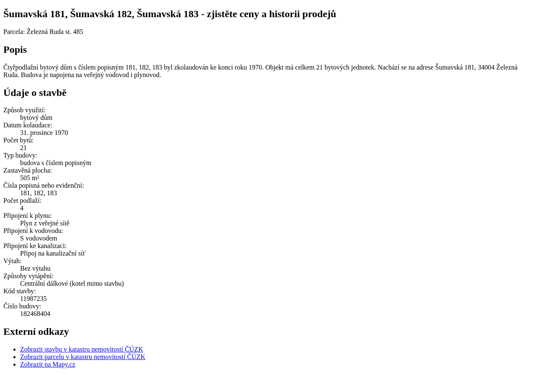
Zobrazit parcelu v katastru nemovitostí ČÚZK (82, 356)
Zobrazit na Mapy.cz (47, 364)
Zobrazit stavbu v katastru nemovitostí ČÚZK (81, 349)
